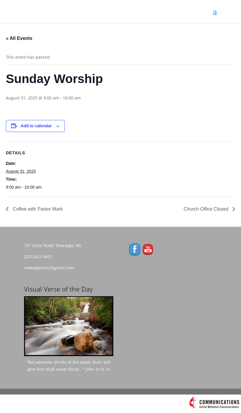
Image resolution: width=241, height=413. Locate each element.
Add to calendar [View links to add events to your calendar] (36, 125)
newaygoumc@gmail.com (50, 267)
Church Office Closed (207, 208)
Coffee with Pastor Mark (37, 208)
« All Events (19, 38)
